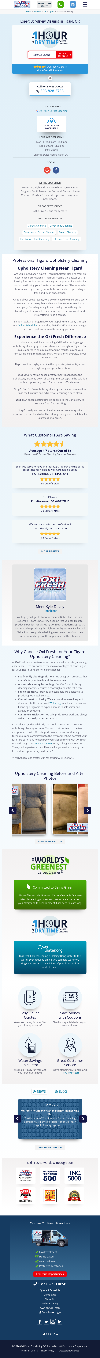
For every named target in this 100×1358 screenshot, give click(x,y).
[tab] (39, 1091)
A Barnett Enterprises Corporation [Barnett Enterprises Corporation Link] (69, 1346)
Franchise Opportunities (50, 1274)
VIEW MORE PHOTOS (50, 841)
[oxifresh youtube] (53, 1321)
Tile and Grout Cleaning (66, 239)
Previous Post (17, 1119)
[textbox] (42, 54)
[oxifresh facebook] (56, 170)
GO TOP (50, 1333)
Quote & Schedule (50, 1290)
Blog (61, 1091)
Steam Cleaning (67, 232)
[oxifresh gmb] (47, 170)
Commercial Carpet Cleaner (39, 232)
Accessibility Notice (69, 1350)
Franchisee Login (50, 1312)
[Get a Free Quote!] (30, 997)
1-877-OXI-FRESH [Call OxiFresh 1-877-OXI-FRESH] (50, 1283)
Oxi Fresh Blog (50, 1303)
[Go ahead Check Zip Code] (64, 54)
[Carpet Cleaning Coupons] (70, 997)
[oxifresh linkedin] (59, 1321)
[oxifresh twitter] (46, 1321)
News (39, 1091)
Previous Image (12, 810)
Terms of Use (28, 1350)
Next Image (87, 810)
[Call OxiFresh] (50, 90)
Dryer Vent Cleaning (61, 225)
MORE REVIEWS (50, 551)
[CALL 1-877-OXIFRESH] (70, 1045)
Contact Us (50, 1294)
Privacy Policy (47, 1350)
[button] (61, 4)
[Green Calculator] (30, 1045)
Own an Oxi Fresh (50, 1307)
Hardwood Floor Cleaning (34, 239)
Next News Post (82, 1119)
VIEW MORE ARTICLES (50, 1147)
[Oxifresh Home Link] (22, 4)
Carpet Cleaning (37, 225)
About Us (50, 1299)
